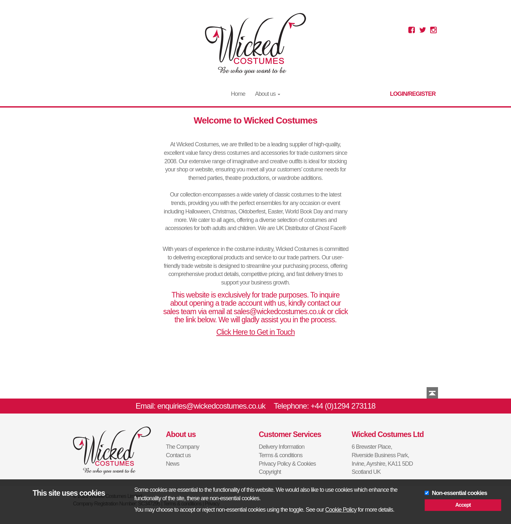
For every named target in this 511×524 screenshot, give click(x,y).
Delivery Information (281, 447)
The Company (182, 447)
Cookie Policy (341, 509)
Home (238, 94)
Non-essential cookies (459, 493)
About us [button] (267, 94)
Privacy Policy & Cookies (287, 463)
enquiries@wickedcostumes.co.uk (211, 405)
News (172, 463)
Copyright (270, 472)
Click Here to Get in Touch (255, 332)
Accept (463, 505)
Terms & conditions (280, 455)
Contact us (178, 455)
